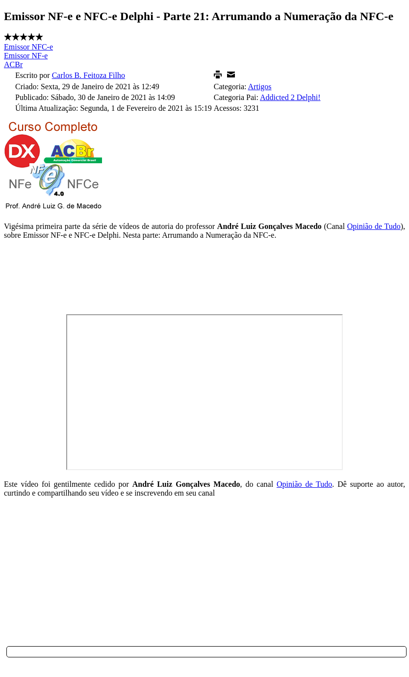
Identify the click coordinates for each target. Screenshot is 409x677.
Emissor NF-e (26, 55)
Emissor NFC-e (28, 47)
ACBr (13, 64)
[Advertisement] (204, 576)
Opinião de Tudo (374, 226)
